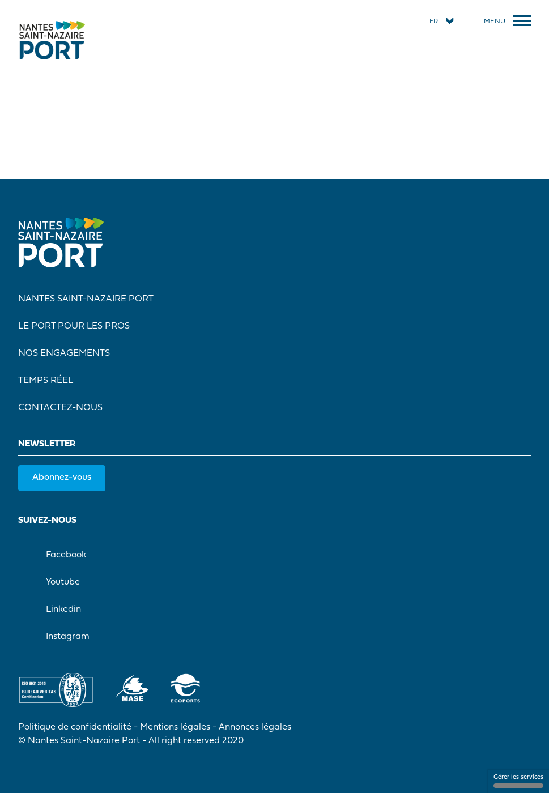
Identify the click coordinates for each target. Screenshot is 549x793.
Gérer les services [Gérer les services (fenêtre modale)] (518, 781)
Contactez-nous (60, 407)
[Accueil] (52, 39)
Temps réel (45, 380)
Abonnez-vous (61, 477)
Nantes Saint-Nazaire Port (86, 299)
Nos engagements (64, 353)
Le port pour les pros (74, 326)
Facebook (54, 555)
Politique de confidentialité (74, 727)
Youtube (51, 582)
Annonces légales (255, 727)
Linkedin (52, 609)
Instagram (56, 637)
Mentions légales (175, 727)
